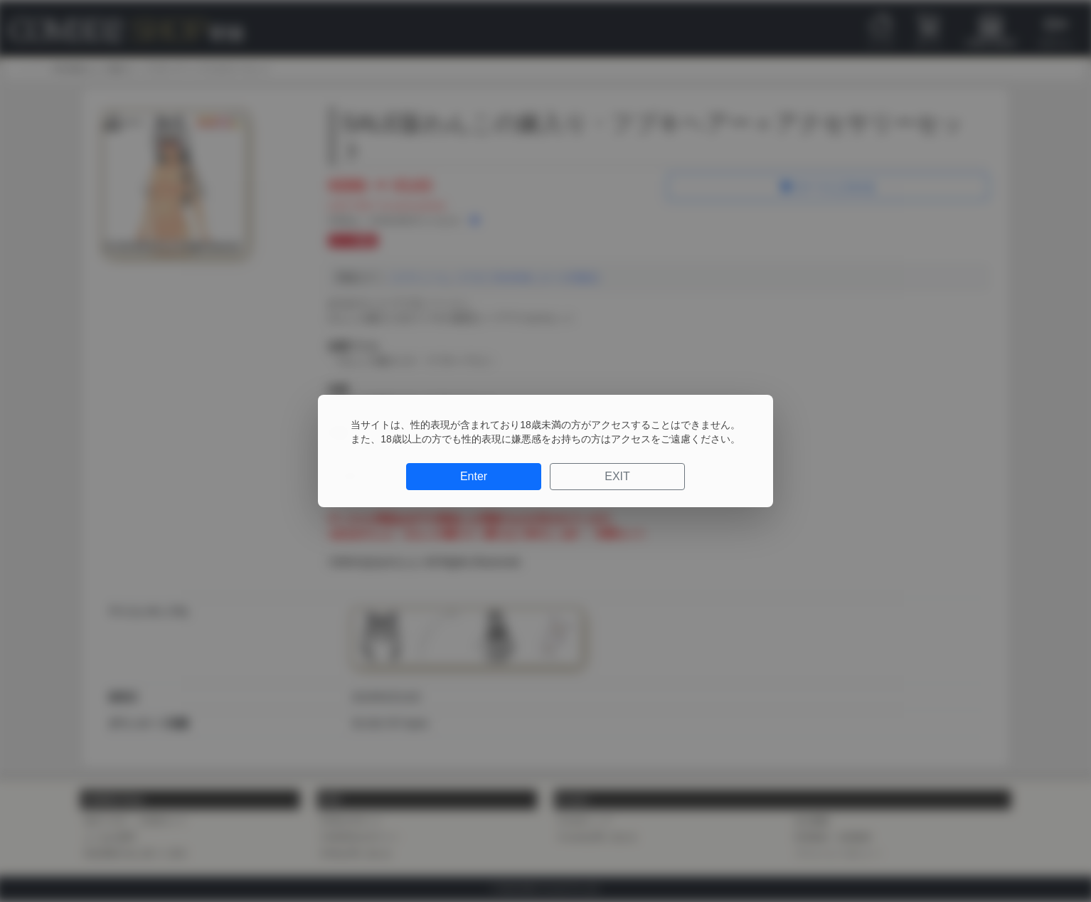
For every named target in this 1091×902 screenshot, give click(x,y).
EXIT (617, 476)
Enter (473, 476)
